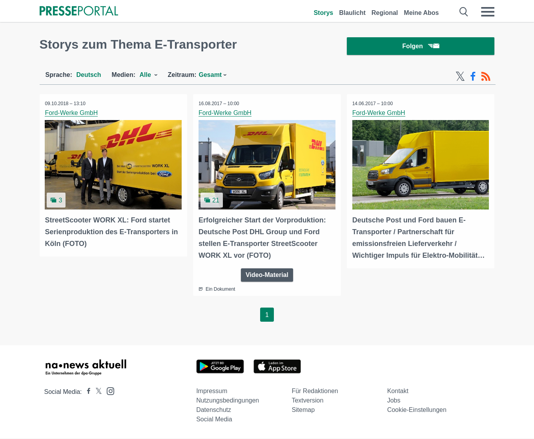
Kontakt (397, 391)
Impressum (211, 391)
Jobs (394, 401)
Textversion (307, 401)
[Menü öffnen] (488, 11)
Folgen (420, 47)
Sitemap (303, 410)
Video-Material (267, 275)
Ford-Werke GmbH (72, 114)
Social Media (214, 420)
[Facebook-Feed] (473, 78)
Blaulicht (352, 12)
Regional (385, 12)
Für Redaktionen (315, 391)
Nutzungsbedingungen (227, 401)
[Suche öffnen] (464, 11)
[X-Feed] (460, 78)
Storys (323, 12)
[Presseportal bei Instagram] (108, 391)
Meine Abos (421, 12)
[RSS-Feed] (486, 78)
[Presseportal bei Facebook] (86, 392)
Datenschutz (213, 410)
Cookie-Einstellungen (417, 410)
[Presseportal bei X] (96, 392)
